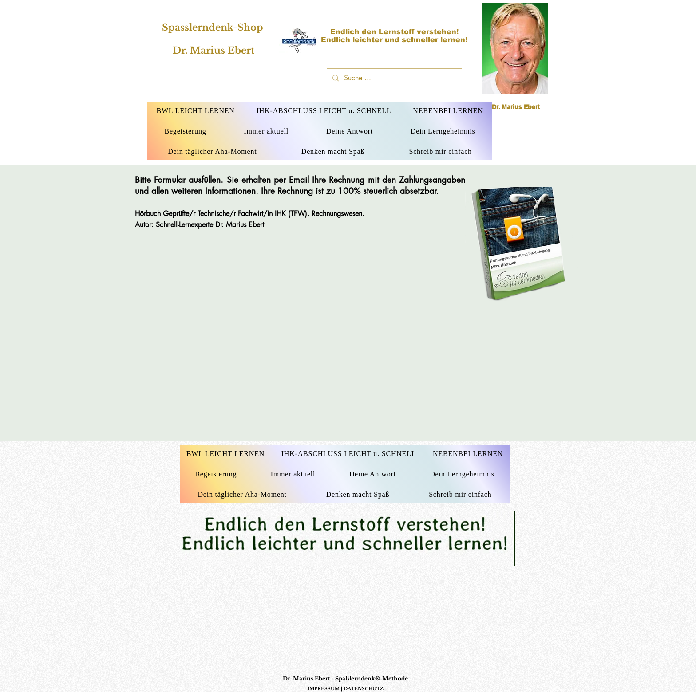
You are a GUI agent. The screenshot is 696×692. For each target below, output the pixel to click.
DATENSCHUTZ (364, 689)
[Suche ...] (393, 78)
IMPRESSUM (324, 689)
